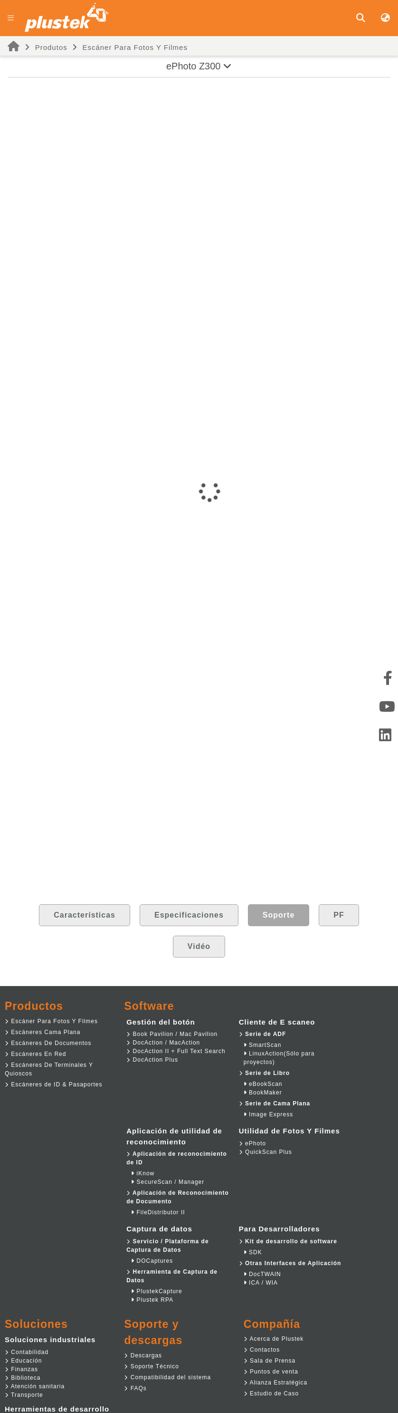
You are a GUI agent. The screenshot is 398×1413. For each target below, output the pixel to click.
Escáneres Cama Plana (42, 1032)
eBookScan (263, 1084)
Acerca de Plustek (273, 1339)
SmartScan (263, 1045)
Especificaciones (189, 915)
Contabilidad (26, 1352)
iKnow (142, 1173)
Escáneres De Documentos (48, 1043)
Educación (23, 1360)
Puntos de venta (271, 1371)
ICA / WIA (261, 1282)
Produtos (51, 47)
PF (338, 915)
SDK (253, 1252)
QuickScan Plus (265, 1152)
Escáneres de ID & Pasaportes (53, 1084)
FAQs (135, 1388)
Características (84, 915)
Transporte (24, 1395)
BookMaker (263, 1092)
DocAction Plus (152, 1059)
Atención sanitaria (35, 1386)
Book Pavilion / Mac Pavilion (172, 1034)
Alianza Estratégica (275, 1382)
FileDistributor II (158, 1212)
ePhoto (252, 1143)
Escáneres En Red (35, 1054)
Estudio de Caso (271, 1393)
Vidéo (199, 946)
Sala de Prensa (269, 1360)
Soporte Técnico (151, 1366)
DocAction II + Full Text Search (176, 1051)
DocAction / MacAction (163, 1042)
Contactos (262, 1349)
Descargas (143, 1355)
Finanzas (21, 1369)
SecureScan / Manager (167, 1182)
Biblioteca (22, 1377)
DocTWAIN (262, 1274)
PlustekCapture (156, 1291)
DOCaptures (152, 1261)
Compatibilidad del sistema (167, 1377)
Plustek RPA (152, 1300)
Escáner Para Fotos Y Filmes (135, 47)
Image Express (268, 1114)
